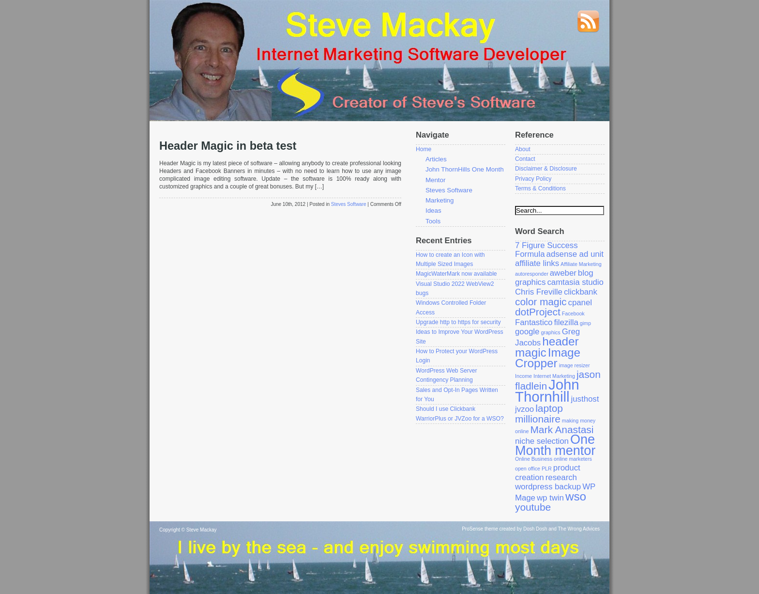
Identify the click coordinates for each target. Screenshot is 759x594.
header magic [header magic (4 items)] (547, 347)
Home (423, 149)
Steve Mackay (201, 529)
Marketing (439, 200)
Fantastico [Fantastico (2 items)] (533, 322)
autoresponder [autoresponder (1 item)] (531, 274)
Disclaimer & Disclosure (546, 168)
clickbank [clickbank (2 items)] (580, 292)
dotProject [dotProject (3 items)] (538, 311)
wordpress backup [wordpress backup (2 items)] (548, 486)
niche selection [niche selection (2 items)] (542, 441)
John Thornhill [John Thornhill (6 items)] (547, 390)
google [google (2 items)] (527, 331)
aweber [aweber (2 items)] (563, 273)
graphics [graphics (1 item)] (550, 332)
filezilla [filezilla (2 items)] (566, 322)
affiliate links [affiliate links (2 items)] (537, 263)
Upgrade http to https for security (458, 322)
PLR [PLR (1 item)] (547, 468)
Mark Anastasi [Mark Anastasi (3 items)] (562, 429)
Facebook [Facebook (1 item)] (573, 313)
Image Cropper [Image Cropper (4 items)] (547, 358)
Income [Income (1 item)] (523, 376)
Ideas (433, 210)
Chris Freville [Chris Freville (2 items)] (538, 292)
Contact (525, 159)
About (523, 149)
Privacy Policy (533, 178)
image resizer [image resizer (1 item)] (574, 365)
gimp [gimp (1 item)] (585, 323)
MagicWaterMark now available (456, 273)
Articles (436, 159)
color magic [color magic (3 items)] (541, 301)
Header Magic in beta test (227, 146)
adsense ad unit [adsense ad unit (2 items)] (575, 254)
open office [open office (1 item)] (527, 468)
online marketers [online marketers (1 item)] (573, 459)
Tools (432, 221)
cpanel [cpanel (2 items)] (580, 302)
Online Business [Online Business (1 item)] (533, 459)
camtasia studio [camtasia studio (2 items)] (575, 282)
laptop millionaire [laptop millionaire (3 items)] (539, 413)
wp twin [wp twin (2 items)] (550, 497)
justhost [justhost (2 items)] (585, 399)
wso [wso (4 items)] (575, 496)
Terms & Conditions (540, 188)
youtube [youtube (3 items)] (533, 507)
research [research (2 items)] (561, 477)
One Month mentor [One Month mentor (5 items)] (555, 445)
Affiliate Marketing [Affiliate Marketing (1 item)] (581, 264)
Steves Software (348, 204)
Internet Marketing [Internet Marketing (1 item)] (554, 376)
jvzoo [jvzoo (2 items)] (524, 409)
